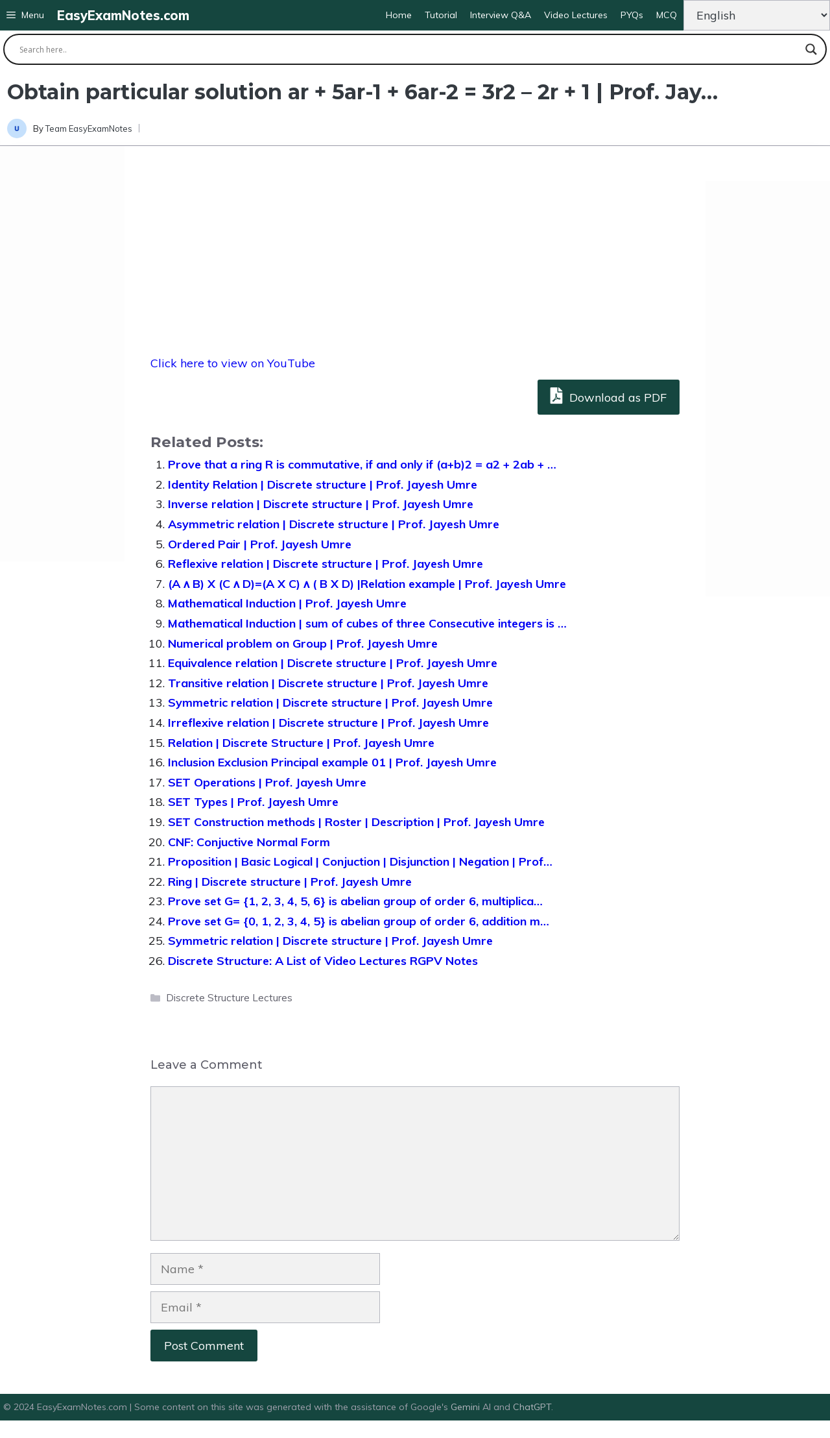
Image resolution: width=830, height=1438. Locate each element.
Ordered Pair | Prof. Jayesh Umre (259, 544)
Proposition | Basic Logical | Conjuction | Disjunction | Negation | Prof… (360, 861)
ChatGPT (532, 1407)
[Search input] (409, 49)
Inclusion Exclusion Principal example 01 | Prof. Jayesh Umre (332, 762)
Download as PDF (609, 395)
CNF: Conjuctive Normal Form (249, 842)
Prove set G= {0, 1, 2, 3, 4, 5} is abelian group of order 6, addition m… (358, 921)
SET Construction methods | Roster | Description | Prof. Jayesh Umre (356, 821)
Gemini (466, 1407)
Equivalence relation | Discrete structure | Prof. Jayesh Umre (332, 662)
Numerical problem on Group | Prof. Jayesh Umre (303, 643)
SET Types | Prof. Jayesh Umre (253, 801)
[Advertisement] (62, 353)
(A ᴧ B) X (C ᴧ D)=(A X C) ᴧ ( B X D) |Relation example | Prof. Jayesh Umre (367, 583)
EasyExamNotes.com (123, 15)
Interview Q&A (500, 15)
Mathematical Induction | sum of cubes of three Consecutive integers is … (367, 623)
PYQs (632, 15)
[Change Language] (756, 15)
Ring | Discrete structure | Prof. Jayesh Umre (290, 881)
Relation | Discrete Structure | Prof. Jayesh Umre (301, 742)
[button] (25, 15)
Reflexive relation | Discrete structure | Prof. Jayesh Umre (325, 563)
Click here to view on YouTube (232, 363)
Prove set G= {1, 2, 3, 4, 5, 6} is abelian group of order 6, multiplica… (355, 901)
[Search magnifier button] (811, 49)
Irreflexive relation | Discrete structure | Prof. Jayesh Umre (328, 722)
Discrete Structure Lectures (229, 998)
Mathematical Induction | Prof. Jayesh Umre (287, 603)
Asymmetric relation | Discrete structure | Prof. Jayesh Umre (333, 524)
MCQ (666, 15)
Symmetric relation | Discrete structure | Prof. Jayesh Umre (330, 702)
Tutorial (441, 15)
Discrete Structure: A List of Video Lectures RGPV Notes (323, 960)
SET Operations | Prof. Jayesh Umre (267, 782)
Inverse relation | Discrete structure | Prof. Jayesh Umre (320, 503)
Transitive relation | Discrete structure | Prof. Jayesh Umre (328, 683)
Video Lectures (576, 15)
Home (399, 15)
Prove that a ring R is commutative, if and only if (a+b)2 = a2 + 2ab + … (362, 464)
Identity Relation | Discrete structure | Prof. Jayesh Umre (322, 484)
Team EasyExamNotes (88, 128)
